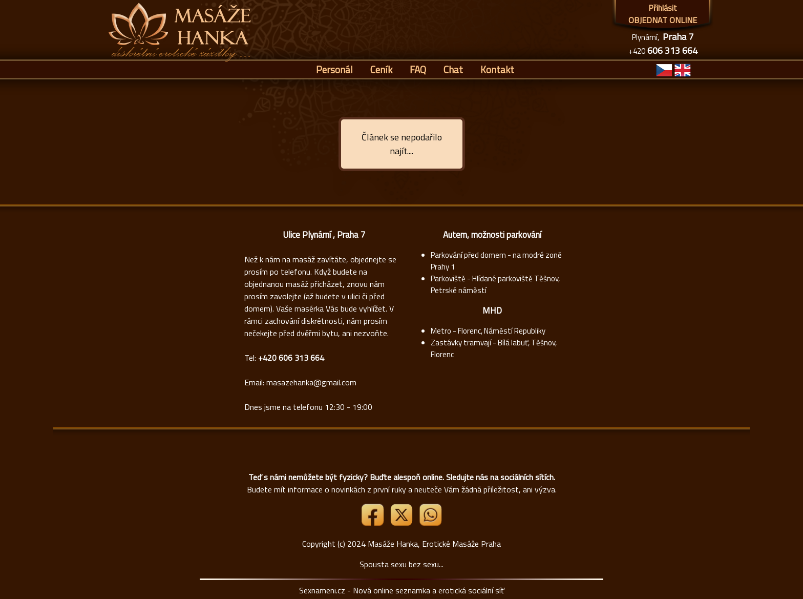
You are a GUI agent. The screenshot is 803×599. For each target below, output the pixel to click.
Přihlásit (662, 8)
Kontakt (497, 69)
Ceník (381, 69)
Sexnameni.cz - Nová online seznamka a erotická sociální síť (401, 590)
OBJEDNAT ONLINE (662, 20)
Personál (334, 69)
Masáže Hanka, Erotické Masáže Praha (434, 544)
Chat (453, 69)
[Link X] (402, 523)
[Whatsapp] (430, 523)
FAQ (418, 69)
